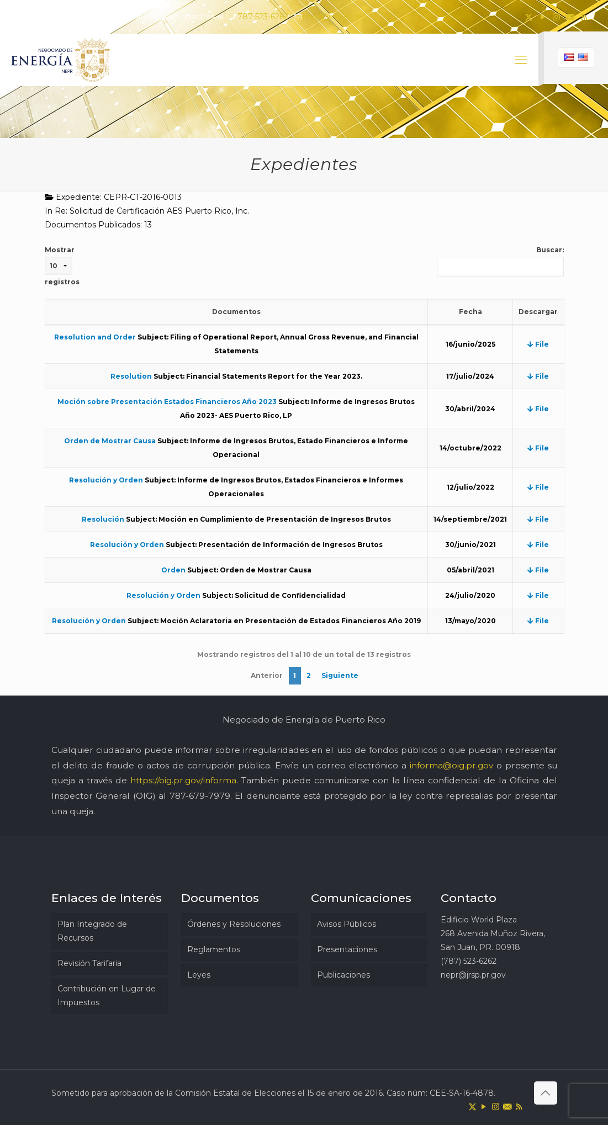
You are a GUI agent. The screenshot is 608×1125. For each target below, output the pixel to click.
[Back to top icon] (545, 1093)
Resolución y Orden (106, 480)
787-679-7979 (200, 795)
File (538, 344)
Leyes (198, 975)
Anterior (267, 675)
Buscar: (500, 261)
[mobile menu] (520, 60)
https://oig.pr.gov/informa (183, 780)
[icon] (570, 17)
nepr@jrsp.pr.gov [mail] (335, 17)
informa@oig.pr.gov (451, 765)
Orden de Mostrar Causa (110, 441)
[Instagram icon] (556, 17)
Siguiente (339, 675)
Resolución (103, 519)
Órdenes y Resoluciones (234, 924)
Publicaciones (343, 975)
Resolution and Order (95, 337)
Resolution (131, 376)
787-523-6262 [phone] (262, 17)
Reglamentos (213, 949)
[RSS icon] (584, 17)
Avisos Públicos (346, 924)
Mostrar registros (62, 266)
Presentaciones (347, 949)
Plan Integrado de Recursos (92, 931)
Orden (173, 570)
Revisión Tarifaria (89, 963)
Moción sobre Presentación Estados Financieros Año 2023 (167, 401)
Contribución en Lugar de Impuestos (106, 995)
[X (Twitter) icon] (529, 17)
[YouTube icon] (542, 17)
